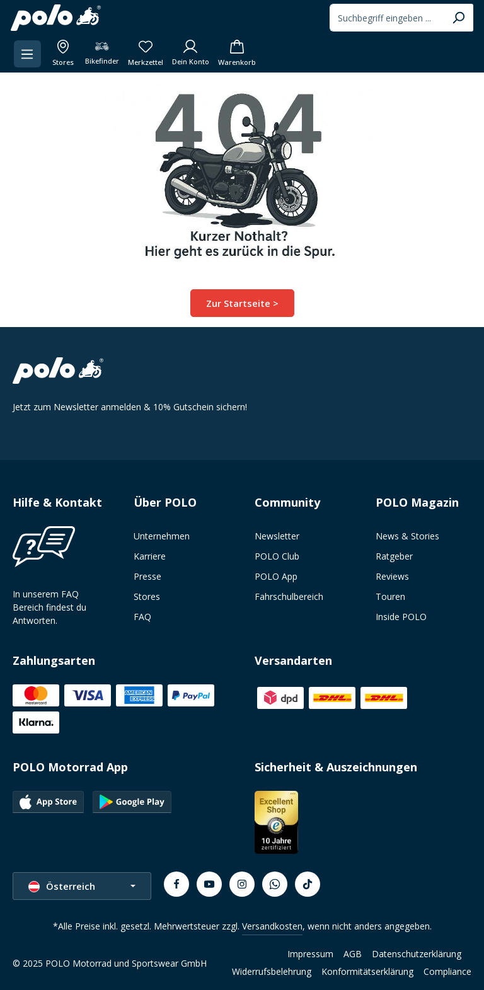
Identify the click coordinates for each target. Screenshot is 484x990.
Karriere (150, 555)
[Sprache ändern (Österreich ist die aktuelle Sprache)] (82, 885)
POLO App (276, 576)
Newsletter (277, 535)
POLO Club (277, 555)
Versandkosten (272, 925)
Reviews (392, 576)
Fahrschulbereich (289, 596)
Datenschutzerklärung (416, 953)
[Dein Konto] (193, 53)
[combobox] (385, 18)
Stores (147, 596)
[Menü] (29, 53)
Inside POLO (401, 616)
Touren (390, 596)
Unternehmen (162, 535)
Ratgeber (394, 555)
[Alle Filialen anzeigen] (65, 53)
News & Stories (407, 535)
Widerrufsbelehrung (271, 971)
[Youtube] (209, 883)
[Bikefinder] (105, 53)
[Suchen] (456, 18)
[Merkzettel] (148, 53)
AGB (352, 953)
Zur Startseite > (242, 303)
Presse (147, 576)
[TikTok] (307, 883)
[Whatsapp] (274, 883)
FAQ (142, 616)
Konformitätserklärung (367, 971)
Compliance (447, 971)
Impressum (310, 953)
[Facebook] (176, 883)
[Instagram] (242, 883)
